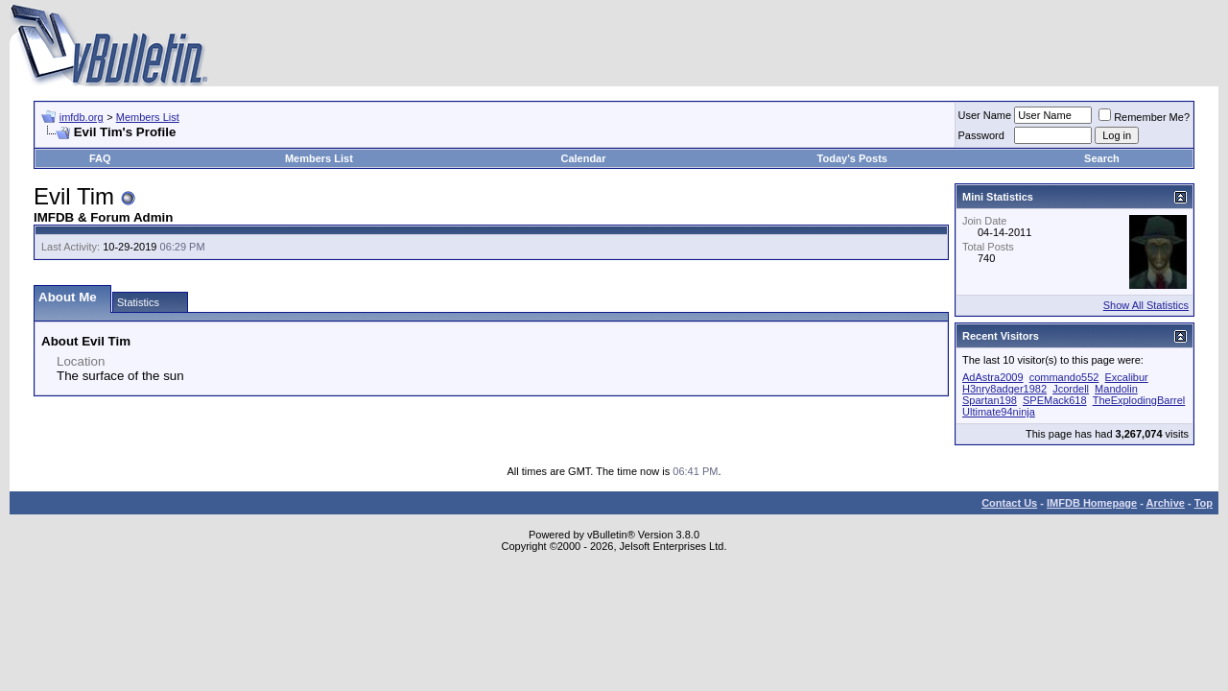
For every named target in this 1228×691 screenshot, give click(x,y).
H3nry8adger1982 (1004, 388)
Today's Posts (852, 158)
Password (981, 135)
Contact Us (1009, 503)
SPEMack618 (1055, 400)
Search (1102, 158)
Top (1203, 503)
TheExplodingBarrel (1139, 400)
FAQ (100, 158)
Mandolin (1116, 388)
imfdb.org (81, 117)
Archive (1165, 503)
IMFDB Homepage (1092, 503)
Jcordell (1070, 388)
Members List (147, 117)
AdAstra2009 (993, 377)
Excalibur (1126, 377)
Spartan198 (989, 400)
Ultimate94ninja (998, 411)
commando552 (1064, 377)
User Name (985, 115)
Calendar (582, 158)
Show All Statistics (1146, 305)
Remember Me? (1144, 117)
